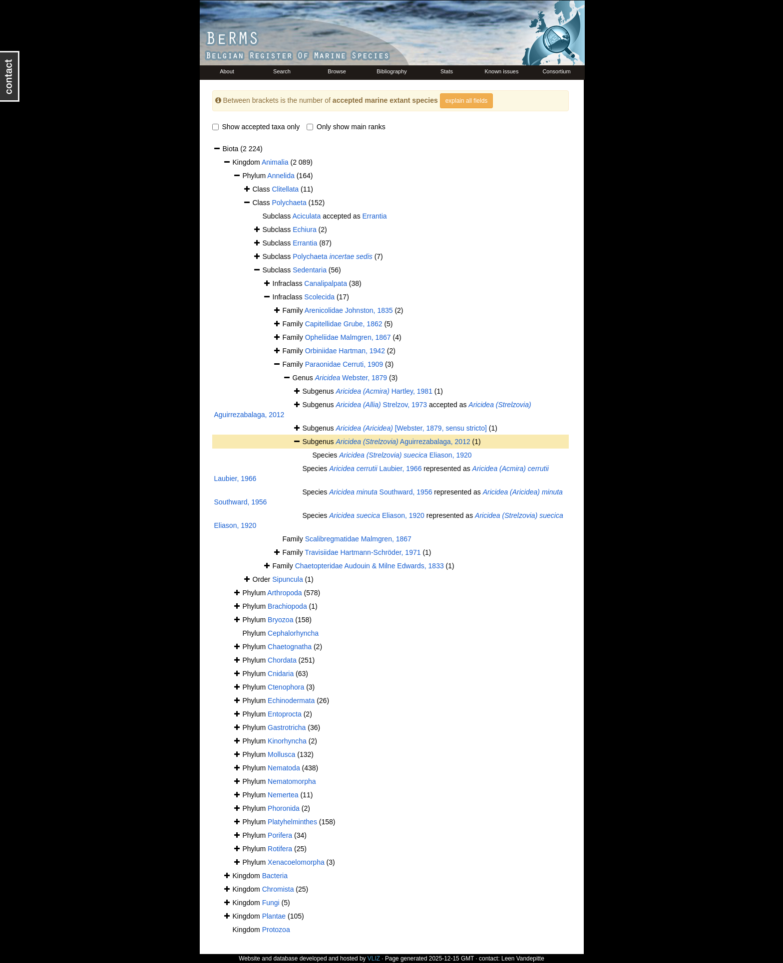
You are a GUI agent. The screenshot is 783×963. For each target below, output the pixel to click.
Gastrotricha (287, 727)
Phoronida (284, 808)
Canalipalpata (325, 283)
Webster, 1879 (351, 378)
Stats (446, 71)
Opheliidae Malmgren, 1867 (348, 337)
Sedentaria (310, 270)
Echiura (304, 230)
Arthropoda (284, 593)
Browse (337, 71)
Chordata (282, 660)
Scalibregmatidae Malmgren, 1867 (358, 539)
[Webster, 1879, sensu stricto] (411, 428)
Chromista (278, 889)
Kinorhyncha (287, 741)
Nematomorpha (292, 781)
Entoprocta (285, 714)
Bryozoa (280, 620)
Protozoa (276, 930)
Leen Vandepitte (522, 958)
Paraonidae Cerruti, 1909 (344, 364)
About (227, 71)
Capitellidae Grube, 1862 (344, 324)
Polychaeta (289, 203)
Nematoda (284, 768)
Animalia (275, 162)
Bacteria (275, 876)
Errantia (375, 216)
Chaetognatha (290, 647)
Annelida (281, 176)
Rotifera (280, 849)
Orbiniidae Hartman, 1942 (345, 351)
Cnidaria (281, 674)
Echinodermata (291, 701)
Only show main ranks (346, 127)
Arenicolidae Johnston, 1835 (349, 310)
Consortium (556, 71)
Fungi (271, 903)
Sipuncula (287, 579)
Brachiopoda (287, 606)
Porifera (280, 835)
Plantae (274, 916)
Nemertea (283, 795)
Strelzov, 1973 (381, 405)
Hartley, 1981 (384, 391)
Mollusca (281, 754)
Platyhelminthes (292, 822)
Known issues (502, 71)
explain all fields (466, 100)
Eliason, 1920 (405, 455)
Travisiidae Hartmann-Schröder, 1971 (362, 552)
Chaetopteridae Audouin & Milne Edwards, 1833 (369, 566)
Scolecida (319, 297)
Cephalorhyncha (293, 633)
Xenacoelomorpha (296, 862)
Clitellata (285, 189)
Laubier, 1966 (375, 469)
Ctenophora (286, 687)
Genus (304, 378)
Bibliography (392, 71)
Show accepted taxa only (256, 127)
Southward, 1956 (380, 492)
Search (282, 71)
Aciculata (306, 216)
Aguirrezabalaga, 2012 (403, 442)
